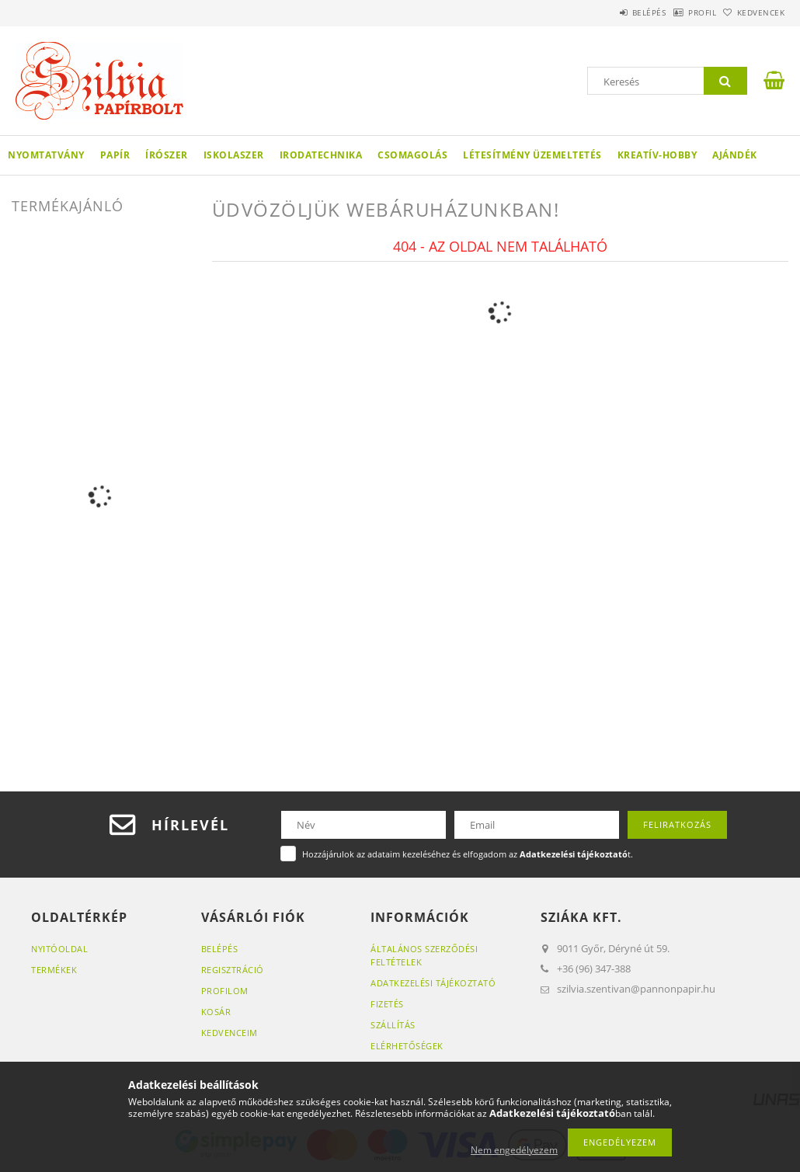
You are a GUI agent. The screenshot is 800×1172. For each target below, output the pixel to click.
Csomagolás (412, 155)
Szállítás (393, 1025)
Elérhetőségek (406, 1046)
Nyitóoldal (59, 949)
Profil (678, 12)
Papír (115, 155)
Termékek (54, 970)
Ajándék (734, 155)
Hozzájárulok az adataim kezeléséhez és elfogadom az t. (467, 854)
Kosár (216, 1011)
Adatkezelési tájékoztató (433, 983)
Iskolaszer (233, 155)
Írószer (166, 155)
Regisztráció (232, 970)
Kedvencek (753, 12)
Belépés (609, 12)
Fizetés (387, 1004)
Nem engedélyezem (514, 1149)
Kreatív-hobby (657, 155)
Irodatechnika (321, 155)
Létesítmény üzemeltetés (532, 155)
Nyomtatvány (46, 155)
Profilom (225, 990)
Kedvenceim (229, 1032)
